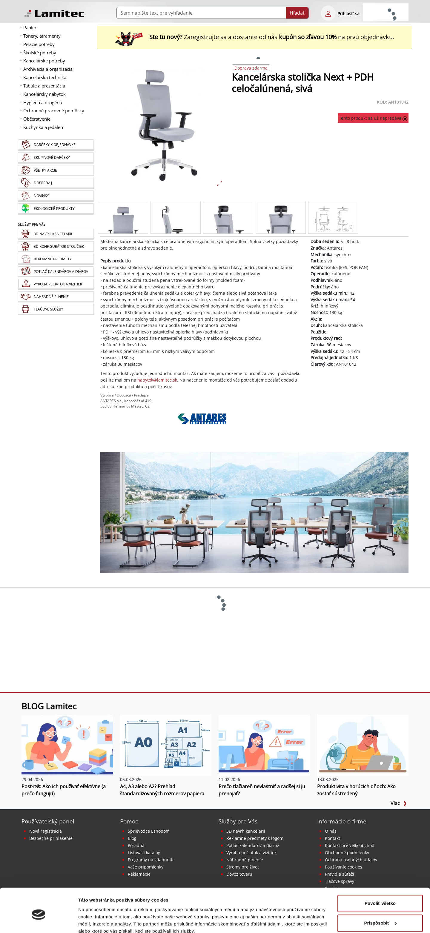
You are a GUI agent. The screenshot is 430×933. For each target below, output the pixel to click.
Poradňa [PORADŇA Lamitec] (136, 845)
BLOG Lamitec (49, 706)
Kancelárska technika (44, 77)
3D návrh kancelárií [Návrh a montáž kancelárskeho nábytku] (245, 831)
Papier (29, 27)
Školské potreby (39, 53)
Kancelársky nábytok (44, 94)
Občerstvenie (36, 119)
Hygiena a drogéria (42, 102)
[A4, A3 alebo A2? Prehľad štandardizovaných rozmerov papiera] (165, 745)
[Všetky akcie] (55, 170)
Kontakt (332, 838)
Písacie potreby (39, 44)
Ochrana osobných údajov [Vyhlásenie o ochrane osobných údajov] (351, 860)
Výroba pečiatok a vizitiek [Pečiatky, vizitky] (251, 852)
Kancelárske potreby (44, 61)
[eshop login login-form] (328, 13)
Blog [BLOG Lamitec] (132, 838)
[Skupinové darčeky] (55, 158)
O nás (331, 831)
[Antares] (201, 427)
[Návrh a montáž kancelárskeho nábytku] (55, 234)
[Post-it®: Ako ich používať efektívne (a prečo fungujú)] (67, 745)
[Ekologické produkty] (55, 209)
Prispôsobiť (380, 896)
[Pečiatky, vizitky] (55, 284)
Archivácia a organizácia (48, 69)
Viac (399, 803)
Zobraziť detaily (95, 921)
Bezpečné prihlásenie (51, 838)
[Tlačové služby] (55, 309)
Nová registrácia (45, 831)
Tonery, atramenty (42, 36)
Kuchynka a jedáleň (43, 127)
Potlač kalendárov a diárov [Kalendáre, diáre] (252, 845)
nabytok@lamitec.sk (157, 380)
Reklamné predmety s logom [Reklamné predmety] (254, 838)
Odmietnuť (379, 916)
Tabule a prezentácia (44, 86)
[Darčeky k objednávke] (55, 145)
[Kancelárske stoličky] (254, 512)
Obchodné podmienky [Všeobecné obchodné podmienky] (347, 852)
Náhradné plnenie (244, 860)
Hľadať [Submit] (297, 13)
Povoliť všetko (380, 877)
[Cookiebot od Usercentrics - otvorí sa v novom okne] (39, 921)
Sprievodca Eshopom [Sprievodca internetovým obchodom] (149, 831)
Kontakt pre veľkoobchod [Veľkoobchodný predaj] (349, 845)
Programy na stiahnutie (151, 860)
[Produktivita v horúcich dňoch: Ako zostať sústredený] (362, 745)
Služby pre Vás (238, 821)
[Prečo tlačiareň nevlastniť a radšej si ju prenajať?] (264, 745)
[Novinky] (55, 196)
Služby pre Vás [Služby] (32, 224)
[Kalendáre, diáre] (55, 272)
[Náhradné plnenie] (55, 297)
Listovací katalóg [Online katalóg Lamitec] (144, 852)
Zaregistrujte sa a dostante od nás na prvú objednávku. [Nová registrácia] (254, 37)
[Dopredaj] (55, 183)
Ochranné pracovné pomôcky (53, 110)
